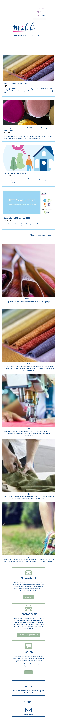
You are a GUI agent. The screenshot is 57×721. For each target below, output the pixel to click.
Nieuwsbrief (28, 578)
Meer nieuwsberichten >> (42, 234)
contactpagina (28, 692)
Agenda (28, 651)
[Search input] (39, 19)
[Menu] (28, 47)
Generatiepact (28, 614)
